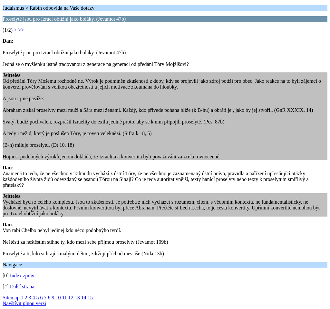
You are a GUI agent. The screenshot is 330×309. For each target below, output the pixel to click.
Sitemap (11, 297)
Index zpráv (22, 275)
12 (70, 297)
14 (83, 297)
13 (77, 297)
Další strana (22, 286)
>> (21, 30)
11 (64, 297)
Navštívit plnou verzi (24, 303)
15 (90, 297)
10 (58, 297)
